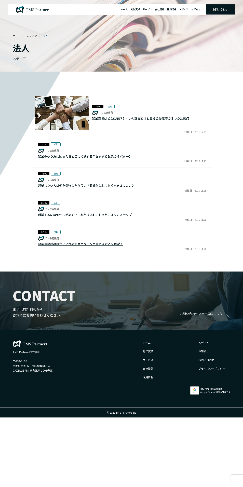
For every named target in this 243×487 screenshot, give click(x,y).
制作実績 (135, 9)
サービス (147, 9)
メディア (183, 9)
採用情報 (172, 9)
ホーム (124, 9)
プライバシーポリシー (211, 438)
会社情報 (159, 9)
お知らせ (196, 9)
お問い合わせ (220, 9)
